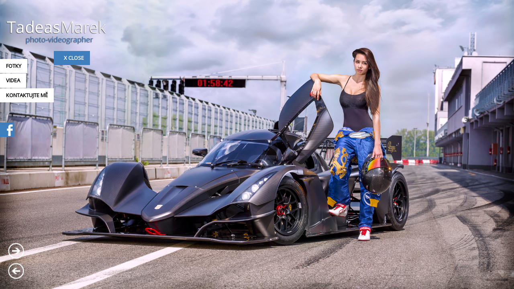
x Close (74, 57)
